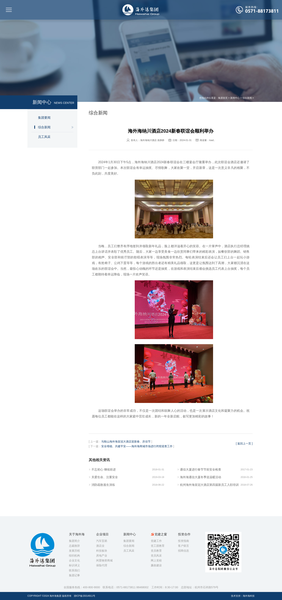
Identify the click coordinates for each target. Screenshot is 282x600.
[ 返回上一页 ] (244, 443)
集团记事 (74, 575)
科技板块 (101, 550)
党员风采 (156, 555)
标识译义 (74, 565)
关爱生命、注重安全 (104, 477)
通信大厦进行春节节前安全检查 (200, 469)
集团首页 (223, 98)
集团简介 (74, 540)
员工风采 (44, 136)
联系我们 (74, 570)
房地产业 (101, 555)
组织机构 (74, 555)
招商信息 (183, 550)
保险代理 (101, 565)
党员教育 (156, 550)
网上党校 (156, 560)
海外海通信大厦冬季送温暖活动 (200, 477)
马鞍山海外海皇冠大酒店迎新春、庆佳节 (126, 441)
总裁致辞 (74, 545)
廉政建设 (156, 565)
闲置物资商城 (104, 560)
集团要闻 (44, 117)
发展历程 (74, 550)
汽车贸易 (101, 540)
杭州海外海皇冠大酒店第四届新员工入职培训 (209, 484)
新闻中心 (235, 98)
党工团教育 (157, 545)
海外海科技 (249, 596)
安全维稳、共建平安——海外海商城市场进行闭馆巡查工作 (137, 446)
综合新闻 (247, 98)
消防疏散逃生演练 (103, 484)
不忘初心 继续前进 (103, 469)
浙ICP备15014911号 (84, 596)
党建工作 (156, 540)
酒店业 (100, 545)
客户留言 (183, 545)
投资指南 (183, 540)
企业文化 (74, 560)
